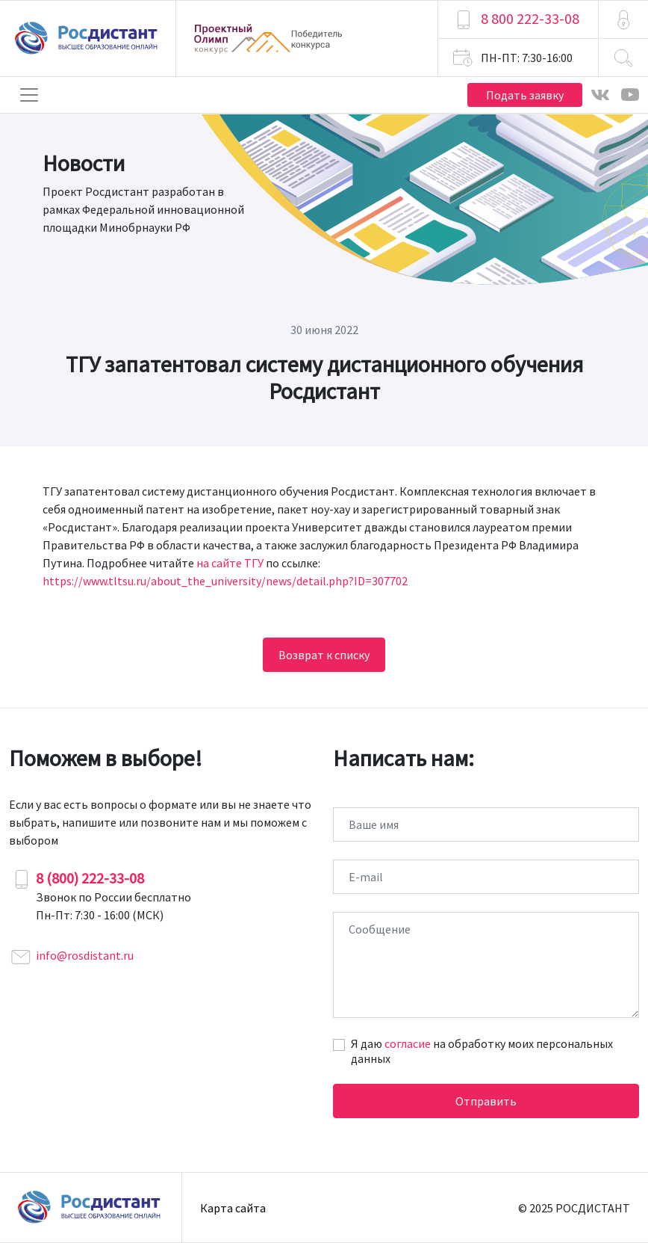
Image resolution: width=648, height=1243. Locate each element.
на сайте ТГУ (230, 562)
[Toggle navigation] (29, 95)
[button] (623, 19)
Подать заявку (525, 94)
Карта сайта (233, 1207)
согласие (407, 1043)
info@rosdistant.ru (85, 955)
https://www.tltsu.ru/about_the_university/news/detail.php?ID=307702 (225, 580)
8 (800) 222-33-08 (90, 878)
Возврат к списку (324, 654)
